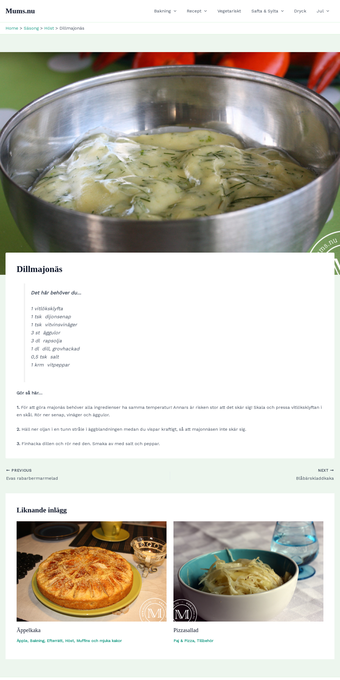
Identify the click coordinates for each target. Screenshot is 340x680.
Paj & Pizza (183, 640)
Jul (324, 11)
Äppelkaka (29, 630)
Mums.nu (20, 11)
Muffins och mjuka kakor (99, 640)
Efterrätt (55, 640)
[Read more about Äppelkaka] (92, 571)
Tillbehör (205, 640)
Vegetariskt (235, 11)
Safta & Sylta (272, 11)
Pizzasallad (185, 630)
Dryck (303, 11)
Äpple (22, 640)
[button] (183, 11)
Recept (204, 11)
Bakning (174, 11)
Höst (69, 640)
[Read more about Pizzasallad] (248, 571)
